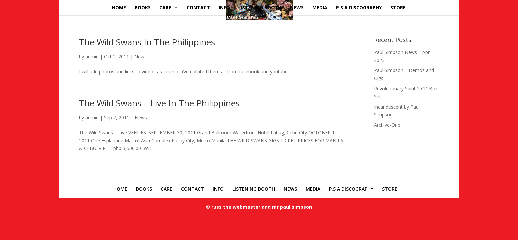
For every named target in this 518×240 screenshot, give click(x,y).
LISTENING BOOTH (259, 7)
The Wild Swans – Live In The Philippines (159, 103)
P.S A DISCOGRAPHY (359, 7)
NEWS (297, 7)
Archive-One (387, 125)
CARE (165, 7)
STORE (398, 7)
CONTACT (198, 7)
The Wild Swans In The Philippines (147, 42)
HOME (119, 7)
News (140, 56)
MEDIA (319, 7)
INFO (224, 7)
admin (92, 56)
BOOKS (143, 7)
